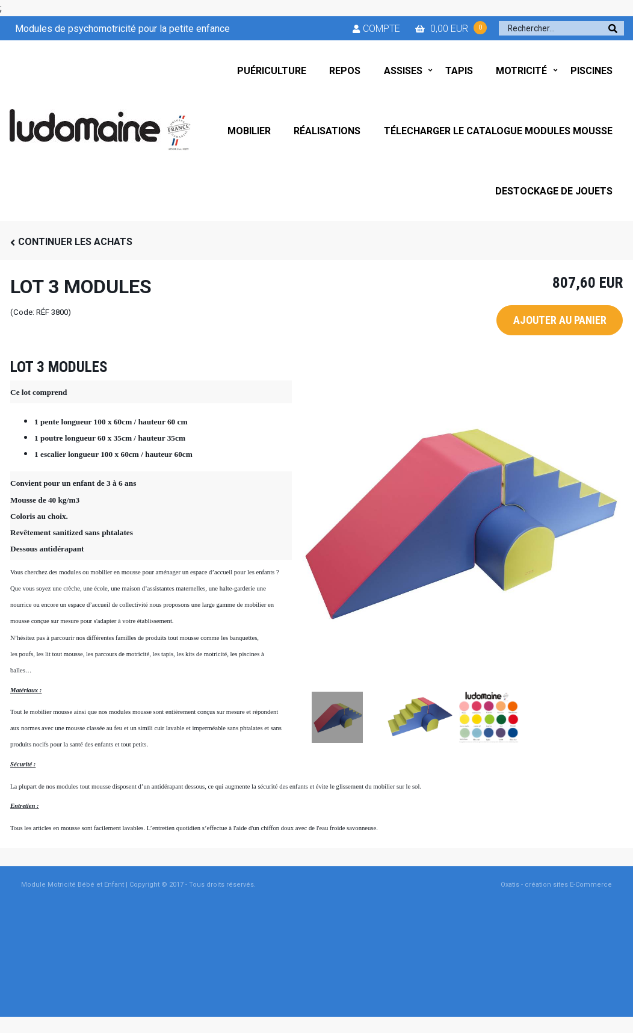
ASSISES (403, 70)
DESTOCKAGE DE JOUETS (554, 191)
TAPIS (459, 70)
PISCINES (591, 70)
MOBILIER (249, 131)
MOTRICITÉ (521, 70)
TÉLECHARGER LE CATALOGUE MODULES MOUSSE (498, 131)
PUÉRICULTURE (271, 70)
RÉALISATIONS (327, 131)
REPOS (344, 70)
